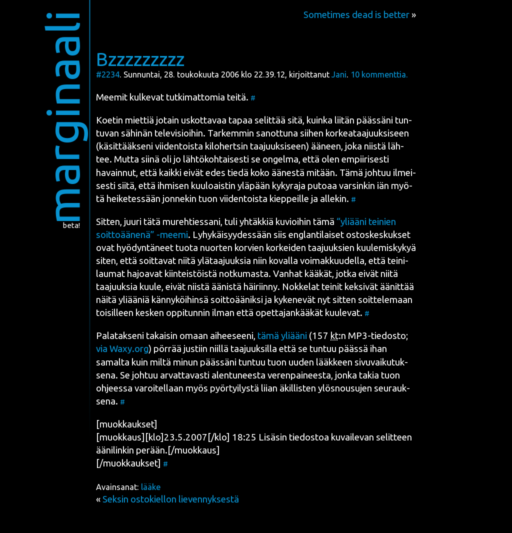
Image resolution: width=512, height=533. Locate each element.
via (122, 349)
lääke (150, 487)
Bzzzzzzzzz (140, 59)
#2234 (108, 74)
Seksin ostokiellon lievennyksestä (170, 499)
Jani (339, 74)
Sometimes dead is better (357, 15)
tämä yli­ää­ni (282, 335)
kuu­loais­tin (213, 185)
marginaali (63, 117)
